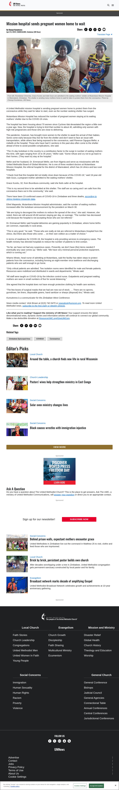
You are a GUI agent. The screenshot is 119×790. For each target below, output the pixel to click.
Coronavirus (55, 339)
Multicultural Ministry (60, 650)
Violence (18, 708)
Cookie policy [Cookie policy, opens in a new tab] (15, 786)
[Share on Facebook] (85, 29)
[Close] (115, 785)
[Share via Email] (104, 29)
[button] (108, 5)
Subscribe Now (79, 519)
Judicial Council (93, 692)
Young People (21, 660)
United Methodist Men (25, 650)
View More (59, 447)
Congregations (21, 645)
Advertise (13, 757)
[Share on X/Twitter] (90, 29)
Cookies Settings (80, 786)
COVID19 (40, 339)
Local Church (36, 354)
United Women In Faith (26, 655)
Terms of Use (15, 770)
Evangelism (35, 578)
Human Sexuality (22, 687)
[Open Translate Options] (105, 34)
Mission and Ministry (101, 627)
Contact (12, 760)
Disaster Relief (92, 635)
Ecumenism (55, 655)
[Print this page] (99, 29)
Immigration (19, 682)
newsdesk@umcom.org (70, 303)
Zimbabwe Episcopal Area (19, 339)
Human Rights (21, 692)
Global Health (91, 640)
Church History (92, 645)
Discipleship (55, 640)
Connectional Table (95, 703)
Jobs (11, 763)
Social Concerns (38, 400)
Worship (88, 655)
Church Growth (57, 635)
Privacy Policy (16, 767)
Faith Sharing (56, 645)
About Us (13, 773)
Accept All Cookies (96, 786)
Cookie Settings (17, 776)
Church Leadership (39, 377)
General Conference (95, 682)
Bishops (88, 687)
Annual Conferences (95, 708)
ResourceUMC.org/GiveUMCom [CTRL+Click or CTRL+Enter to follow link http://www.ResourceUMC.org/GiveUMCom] (54, 318)
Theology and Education (98, 650)
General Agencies (94, 697)
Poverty (17, 703)
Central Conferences (95, 713)
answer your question (64, 494)
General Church (101, 674)
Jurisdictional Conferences (99, 718)
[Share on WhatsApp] (95, 29)
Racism (17, 697)
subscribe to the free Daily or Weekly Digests (43, 306)
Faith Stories (20, 635)
